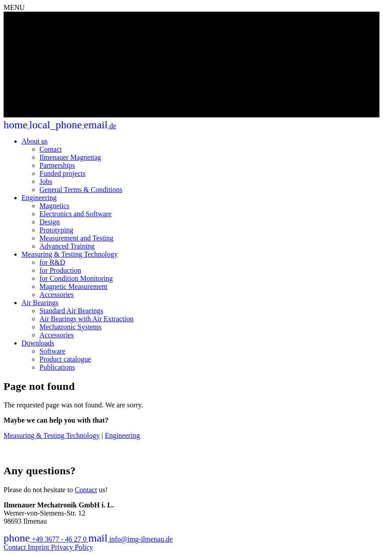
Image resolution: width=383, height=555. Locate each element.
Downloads (38, 343)
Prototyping (56, 230)
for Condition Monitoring (76, 278)
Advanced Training (67, 246)
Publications (57, 367)
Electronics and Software (75, 214)
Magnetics (54, 206)
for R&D (52, 262)
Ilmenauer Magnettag (70, 157)
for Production (60, 270)
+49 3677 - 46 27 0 (46, 539)
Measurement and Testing (76, 238)
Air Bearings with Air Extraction (86, 319)
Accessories (56, 294)
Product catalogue (65, 359)
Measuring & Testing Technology (70, 254)
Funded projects (62, 173)
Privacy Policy (72, 547)
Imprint (39, 547)
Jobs (45, 181)
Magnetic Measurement (73, 286)
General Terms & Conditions (80, 189)
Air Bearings (40, 302)
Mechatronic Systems (70, 327)
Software (52, 351)
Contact (50, 149)
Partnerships (57, 165)
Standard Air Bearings (71, 311)
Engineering (39, 197)
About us (35, 141)
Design (49, 222)
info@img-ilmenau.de (130, 539)
